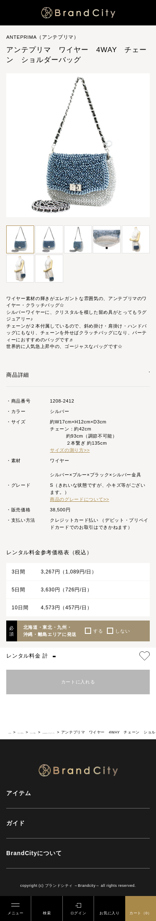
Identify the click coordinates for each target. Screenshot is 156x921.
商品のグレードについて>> (79, 497)
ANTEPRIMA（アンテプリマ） (123, 730)
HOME (14, 730)
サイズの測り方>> (70, 448)
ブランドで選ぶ (40, 730)
